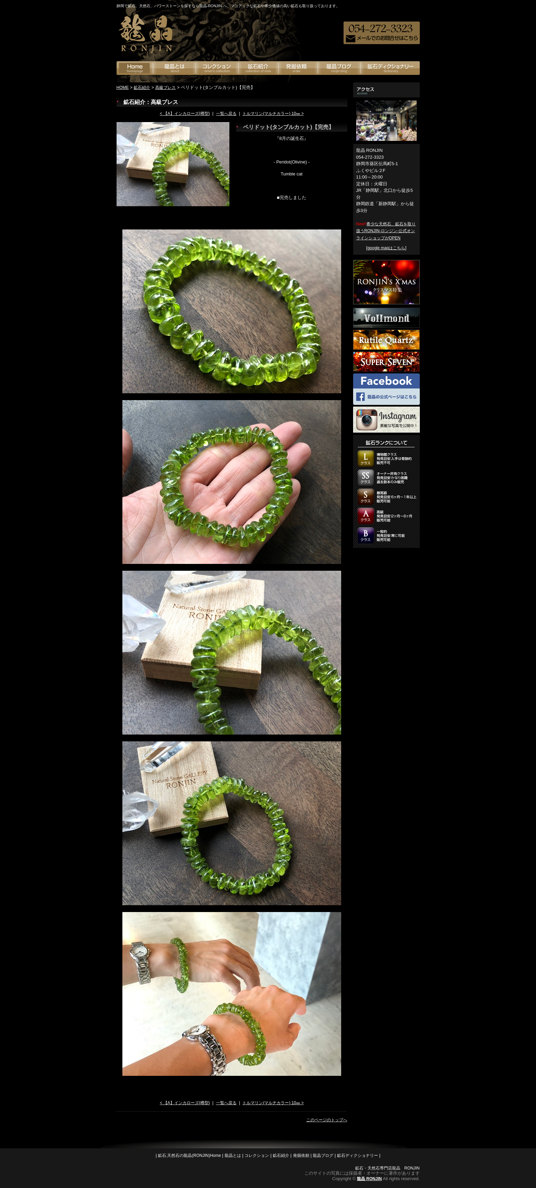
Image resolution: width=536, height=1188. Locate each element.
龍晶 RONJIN (369, 1178)
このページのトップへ (326, 1120)
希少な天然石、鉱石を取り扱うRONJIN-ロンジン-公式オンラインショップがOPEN (386, 231)
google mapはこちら (386, 248)
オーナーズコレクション (217, 68)
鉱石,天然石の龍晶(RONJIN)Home (189, 1155)
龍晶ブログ (339, 68)
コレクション (256, 1155)
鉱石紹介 (259, 68)
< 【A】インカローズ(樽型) (185, 113)
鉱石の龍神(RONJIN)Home (135, 68)
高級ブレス (165, 87)
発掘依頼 (298, 68)
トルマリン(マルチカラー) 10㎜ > (273, 113)
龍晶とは (174, 68)
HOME (123, 87)
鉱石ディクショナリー (390, 68)
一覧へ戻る (226, 113)
